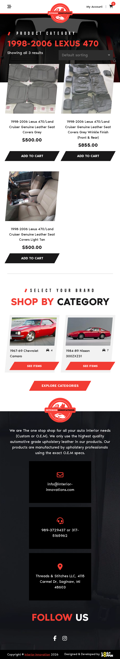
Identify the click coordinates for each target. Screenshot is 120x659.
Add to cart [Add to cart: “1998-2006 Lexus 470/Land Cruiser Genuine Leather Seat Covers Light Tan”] (32, 258)
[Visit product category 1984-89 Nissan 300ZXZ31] (89, 331)
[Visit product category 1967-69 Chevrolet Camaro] (33, 331)
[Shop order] (86, 55)
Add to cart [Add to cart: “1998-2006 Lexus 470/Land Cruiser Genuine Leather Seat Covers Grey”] (32, 156)
